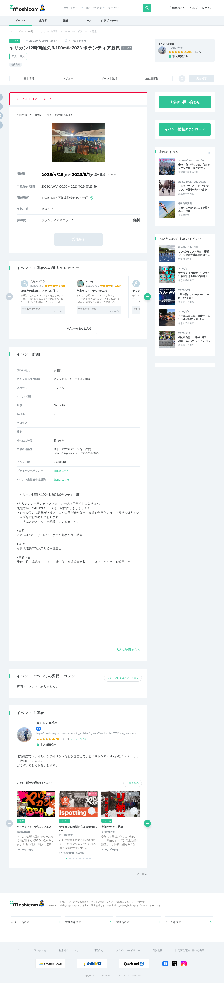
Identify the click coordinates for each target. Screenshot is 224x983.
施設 (65, 20)
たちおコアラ (37, 281)
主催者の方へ (177, 7)
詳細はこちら (61, 470)
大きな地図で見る (128, 649)
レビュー (68, 78)
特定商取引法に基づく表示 (189, 950)
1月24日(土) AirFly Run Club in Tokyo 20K (194, 296)
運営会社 (157, 950)
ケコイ (90, 281)
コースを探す (173, 922)
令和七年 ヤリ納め (31, 308)
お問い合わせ (39, 950)
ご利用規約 (97, 950)
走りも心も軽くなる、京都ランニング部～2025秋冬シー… (194, 166)
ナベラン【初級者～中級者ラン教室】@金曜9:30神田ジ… (194, 275)
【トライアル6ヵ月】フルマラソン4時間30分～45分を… (193, 188)
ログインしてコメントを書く (123, 677)
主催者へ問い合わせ (185, 102)
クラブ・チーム (110, 20)
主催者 (43, 20)
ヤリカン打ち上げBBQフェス (34, 826)
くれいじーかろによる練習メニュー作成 (194, 209)
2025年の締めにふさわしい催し (39, 290)
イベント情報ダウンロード (185, 129)
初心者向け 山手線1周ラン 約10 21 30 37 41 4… (194, 339)
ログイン (207, 7)
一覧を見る (133, 783)
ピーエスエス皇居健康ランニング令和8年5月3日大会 (194, 317)
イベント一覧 (25, 31)
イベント (20, 20)
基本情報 (29, 78)
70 (200, 51)
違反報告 (142, 874)
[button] (147, 296)
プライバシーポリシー (128, 950)
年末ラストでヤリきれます (92, 290)
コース (88, 20)
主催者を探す (73, 922)
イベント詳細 (109, 78)
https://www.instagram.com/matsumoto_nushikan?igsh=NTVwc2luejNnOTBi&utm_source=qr (86, 733)
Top (11, 31)
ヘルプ (193, 7)
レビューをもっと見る (78, 328)
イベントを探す (20, 922)
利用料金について (68, 950)
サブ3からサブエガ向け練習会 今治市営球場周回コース (194, 253)
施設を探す (123, 922)
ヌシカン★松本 (176, 47)
